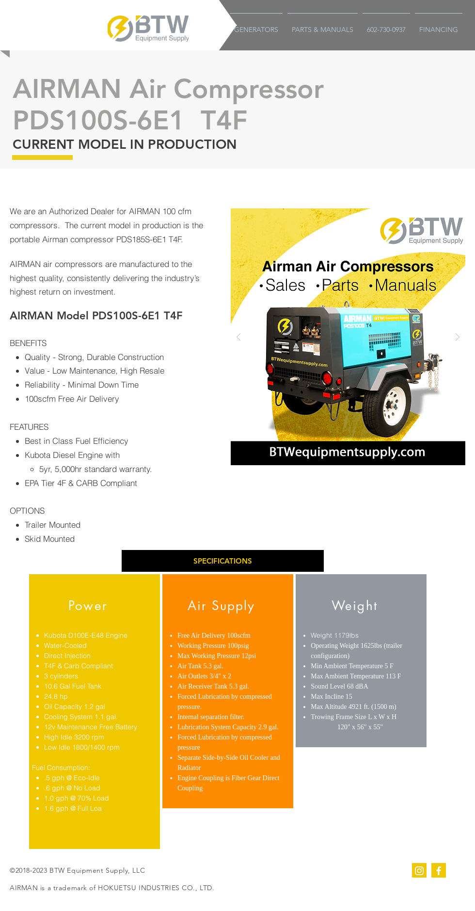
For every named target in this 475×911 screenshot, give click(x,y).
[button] (223, 561)
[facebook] (438, 870)
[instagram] (419, 870)
